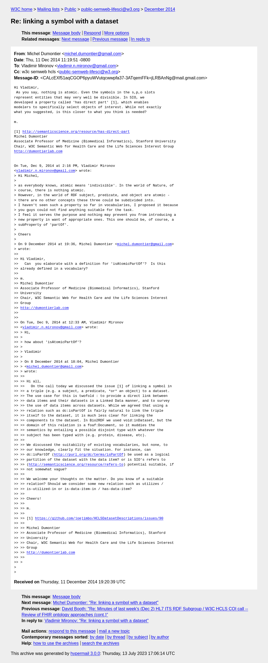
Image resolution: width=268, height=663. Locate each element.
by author (160, 637)
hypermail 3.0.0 (85, 653)
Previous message (110, 39)
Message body (67, 33)
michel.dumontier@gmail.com (92, 53)
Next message (75, 39)
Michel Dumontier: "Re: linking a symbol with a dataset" (106, 602)
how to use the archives (56, 643)
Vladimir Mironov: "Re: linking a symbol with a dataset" (96, 620)
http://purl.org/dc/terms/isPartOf (88, 454)
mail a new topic (114, 631)
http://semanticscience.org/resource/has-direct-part (76, 131)
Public (70, 9)
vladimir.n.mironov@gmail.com (86, 66)
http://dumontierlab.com (38, 151)
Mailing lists (48, 9)
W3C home (21, 9)
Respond (92, 33)
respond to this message (72, 631)
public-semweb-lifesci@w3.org (110, 9)
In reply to (140, 39)
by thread (116, 637)
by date (97, 637)
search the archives (100, 643)
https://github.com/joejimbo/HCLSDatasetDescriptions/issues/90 (99, 518)
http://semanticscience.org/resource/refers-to (76, 464)
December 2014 (160, 9)
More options (116, 33)
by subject (138, 637)
